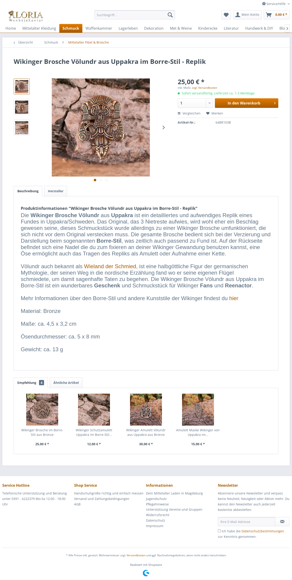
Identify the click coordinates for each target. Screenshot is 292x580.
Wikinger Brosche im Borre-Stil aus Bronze (42, 432)
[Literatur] (231, 28)
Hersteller (55, 191)
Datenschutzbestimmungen (263, 531)
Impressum (154, 526)
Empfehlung (30, 382)
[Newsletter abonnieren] (282, 521)
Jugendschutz (156, 499)
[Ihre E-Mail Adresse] (246, 521)
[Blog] (283, 28)
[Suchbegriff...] (134, 14)
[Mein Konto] (247, 14)
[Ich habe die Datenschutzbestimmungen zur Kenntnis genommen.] (219, 530)
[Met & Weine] (181, 28)
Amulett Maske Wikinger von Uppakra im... (198, 432)
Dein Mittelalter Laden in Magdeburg (174, 493)
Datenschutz (155, 520)
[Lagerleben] (128, 28)
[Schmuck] (70, 28)
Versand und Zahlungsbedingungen (101, 499)
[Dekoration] (154, 28)
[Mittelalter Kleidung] (39, 28)
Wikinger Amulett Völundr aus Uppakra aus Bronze (146, 432)
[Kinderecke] (208, 28)
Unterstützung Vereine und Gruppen (174, 509)
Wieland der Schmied (110, 266)
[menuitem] (134, 17)
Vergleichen (189, 113)
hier (233, 298)
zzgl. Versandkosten (204, 88)
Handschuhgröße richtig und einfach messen (108, 493)
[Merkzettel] (226, 14)
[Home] (10, 28)
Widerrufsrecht (157, 515)
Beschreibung (28, 191)
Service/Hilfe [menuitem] (274, 4)
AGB (77, 504)
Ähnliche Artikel (66, 382)
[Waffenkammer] (98, 28)
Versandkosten (136, 555)
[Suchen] (170, 14)
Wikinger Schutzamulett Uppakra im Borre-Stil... (94, 432)
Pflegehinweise (157, 504)
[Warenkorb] (277, 14)
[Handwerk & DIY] (259, 28)
